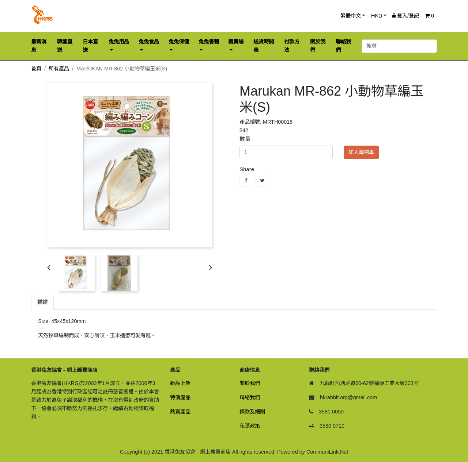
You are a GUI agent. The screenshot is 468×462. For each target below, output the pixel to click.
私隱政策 (249, 426)
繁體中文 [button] (350, 16)
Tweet (262, 180)
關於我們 (249, 383)
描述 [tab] (42, 302)
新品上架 (180, 383)
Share (245, 180)
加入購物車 (361, 152)
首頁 (36, 69)
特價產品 (180, 397)
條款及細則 (252, 412)
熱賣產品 (180, 412)
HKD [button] (376, 16)
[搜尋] (399, 46)
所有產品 (59, 69)
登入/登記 (405, 16)
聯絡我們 (249, 397)
